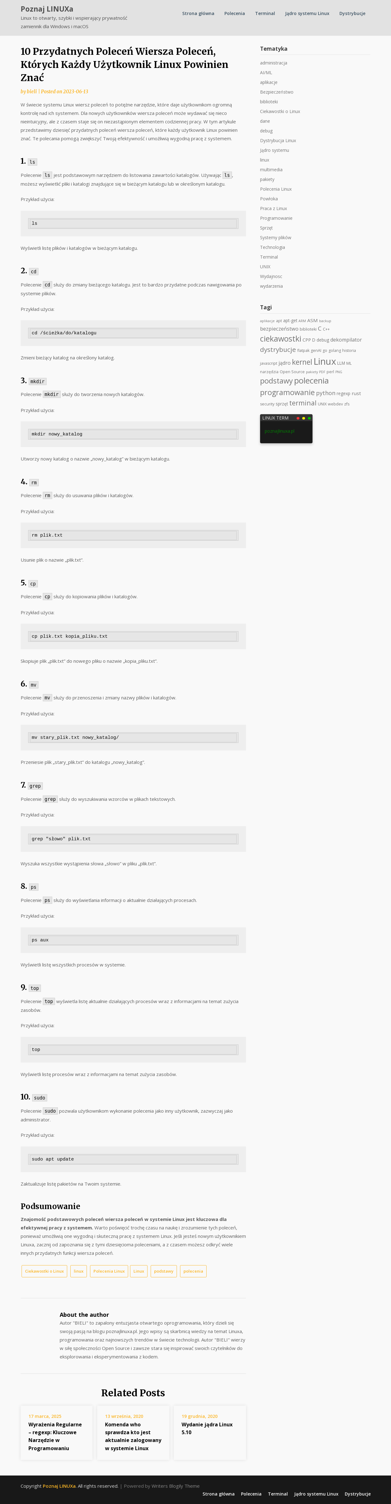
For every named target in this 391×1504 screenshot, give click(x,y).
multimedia (271, 170)
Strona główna (198, 13)
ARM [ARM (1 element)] (302, 321)
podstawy (163, 1271)
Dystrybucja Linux (278, 140)
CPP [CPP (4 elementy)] (307, 340)
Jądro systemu (274, 150)
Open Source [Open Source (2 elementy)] (292, 371)
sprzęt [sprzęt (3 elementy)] (282, 404)
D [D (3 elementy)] (313, 340)
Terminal (265, 13)
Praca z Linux (273, 208)
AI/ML (266, 72)
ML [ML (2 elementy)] (349, 363)
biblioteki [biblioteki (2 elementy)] (308, 329)
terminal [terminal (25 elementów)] (303, 402)
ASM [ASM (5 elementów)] (312, 320)
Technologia (272, 247)
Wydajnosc (271, 276)
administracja (273, 63)
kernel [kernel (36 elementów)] (302, 362)
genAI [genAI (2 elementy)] (316, 350)
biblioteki (269, 102)
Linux (138, 1271)
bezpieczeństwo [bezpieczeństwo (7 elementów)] (279, 328)
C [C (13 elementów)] (320, 328)
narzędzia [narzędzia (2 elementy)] (269, 371)
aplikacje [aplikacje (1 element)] (267, 321)
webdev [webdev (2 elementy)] (335, 404)
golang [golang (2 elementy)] (334, 350)
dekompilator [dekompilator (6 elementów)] (346, 339)
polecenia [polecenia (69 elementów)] (311, 380)
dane (265, 121)
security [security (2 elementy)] (267, 404)
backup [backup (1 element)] (325, 321)
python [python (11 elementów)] (325, 393)
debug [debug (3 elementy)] (323, 340)
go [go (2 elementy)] (325, 350)
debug (266, 131)
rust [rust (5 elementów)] (356, 393)
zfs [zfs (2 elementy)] (346, 404)
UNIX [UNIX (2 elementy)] (322, 404)
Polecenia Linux (109, 1271)
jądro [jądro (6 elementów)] (284, 362)
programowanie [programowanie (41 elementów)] (287, 392)
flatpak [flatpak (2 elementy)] (303, 350)
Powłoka (269, 199)
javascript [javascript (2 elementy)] (268, 363)
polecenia (193, 1271)
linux (78, 1271)
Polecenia (234, 13)
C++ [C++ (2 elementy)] (326, 329)
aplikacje (269, 82)
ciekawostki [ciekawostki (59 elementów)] (280, 338)
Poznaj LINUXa (47, 9)
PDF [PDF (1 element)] (322, 372)
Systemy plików (275, 237)
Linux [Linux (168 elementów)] (324, 361)
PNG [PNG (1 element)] (338, 372)
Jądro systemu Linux (307, 13)
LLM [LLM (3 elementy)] (341, 363)
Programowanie (276, 218)
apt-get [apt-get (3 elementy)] (290, 320)
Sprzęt (266, 228)
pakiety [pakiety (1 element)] (312, 372)
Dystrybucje (352, 13)
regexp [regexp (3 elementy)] (343, 393)
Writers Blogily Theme (176, 1486)
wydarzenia (271, 286)
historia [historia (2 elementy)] (349, 350)
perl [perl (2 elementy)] (330, 371)
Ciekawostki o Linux (44, 1271)
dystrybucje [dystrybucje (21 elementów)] (278, 349)
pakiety (267, 179)
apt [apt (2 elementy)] (279, 320)
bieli (32, 92)
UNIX (265, 267)
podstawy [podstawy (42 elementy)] (276, 381)
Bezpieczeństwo (276, 92)
